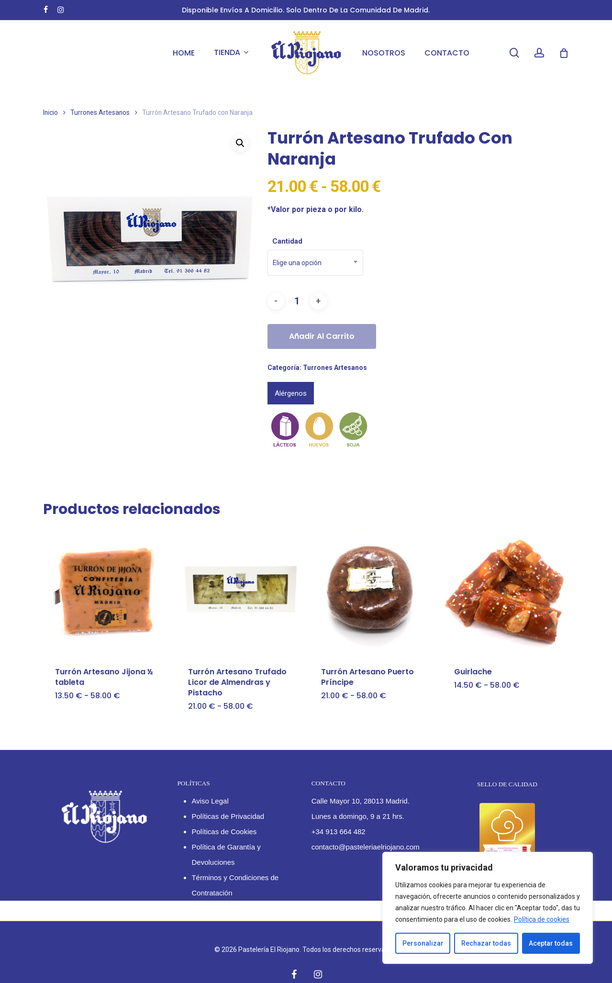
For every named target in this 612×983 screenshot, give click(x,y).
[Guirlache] (505, 591)
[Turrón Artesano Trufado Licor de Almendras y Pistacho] (239, 591)
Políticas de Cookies (223, 831)
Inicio (50, 112)
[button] (240, 143)
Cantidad (287, 241)
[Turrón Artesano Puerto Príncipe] (372, 591)
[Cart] (563, 53)
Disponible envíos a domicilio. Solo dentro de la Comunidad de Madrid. (306, 10)
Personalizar (423, 943)
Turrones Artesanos (100, 112)
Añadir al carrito (322, 336)
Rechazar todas (486, 943)
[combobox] (315, 263)
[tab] (290, 393)
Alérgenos (291, 393)
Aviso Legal (209, 801)
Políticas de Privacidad (227, 816)
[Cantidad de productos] (297, 301)
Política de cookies (541, 919)
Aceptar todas (551, 943)
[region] (487, 908)
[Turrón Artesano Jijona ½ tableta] (106, 591)
